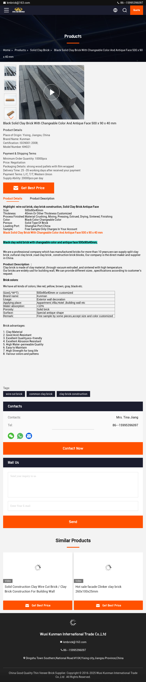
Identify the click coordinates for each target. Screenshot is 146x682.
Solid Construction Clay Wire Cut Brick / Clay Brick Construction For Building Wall (35, 589)
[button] (11, 117)
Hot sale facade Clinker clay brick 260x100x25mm (98, 589)
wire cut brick (14, 394)
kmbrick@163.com (16, 2)
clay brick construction (73, 394)
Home (6, 50)
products (20, 50)
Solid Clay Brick (39, 50)
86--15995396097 (130, 2)
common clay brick (40, 394)
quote (136, 10)
